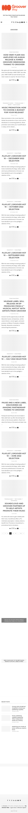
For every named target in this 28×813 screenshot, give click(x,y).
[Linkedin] (18, 22)
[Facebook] (11, 22)
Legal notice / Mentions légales (18, 807)
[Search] (26, 22)
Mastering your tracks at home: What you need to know (19, 728)
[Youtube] (20, 22)
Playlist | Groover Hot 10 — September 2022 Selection (14, 255)
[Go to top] (14, 811)
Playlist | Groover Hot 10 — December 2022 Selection (14, 158)
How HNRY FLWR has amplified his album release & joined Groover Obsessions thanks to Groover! (14, 60)
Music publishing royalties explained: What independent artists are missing (17, 718)
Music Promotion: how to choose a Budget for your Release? (14, 110)
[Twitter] (13, 22)
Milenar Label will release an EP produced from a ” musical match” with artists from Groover (14, 306)
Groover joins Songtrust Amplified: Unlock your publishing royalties (19, 708)
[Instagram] (16, 22)
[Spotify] (24, 22)
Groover (5, 806)
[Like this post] (10, 80)
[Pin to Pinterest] (15, 80)
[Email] (22, 22)
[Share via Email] (18, 80)
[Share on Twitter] (14, 80)
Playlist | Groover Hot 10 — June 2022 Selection (14, 455)
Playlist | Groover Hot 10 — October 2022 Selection (14, 206)
